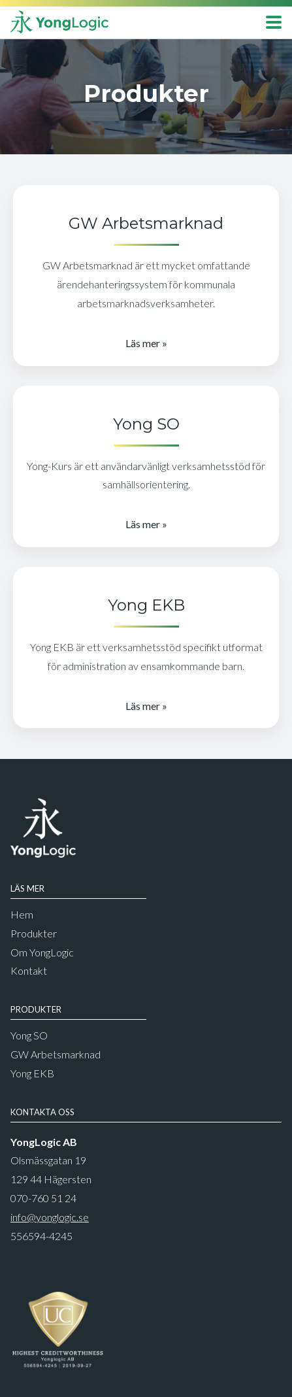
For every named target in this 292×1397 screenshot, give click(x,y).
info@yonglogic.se (49, 1217)
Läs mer (142, 343)
